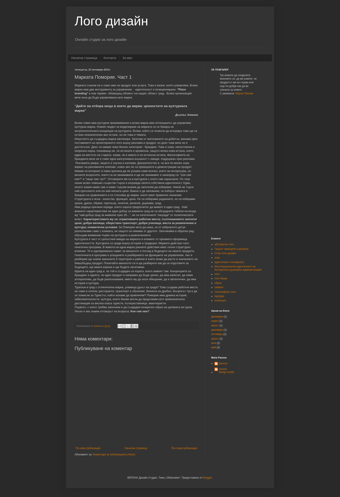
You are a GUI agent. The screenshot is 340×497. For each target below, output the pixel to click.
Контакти (110, 58)
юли (213, 343)
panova (223, 363)
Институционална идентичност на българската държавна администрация (238, 268)
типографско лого (225, 291)
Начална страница (84, 58)
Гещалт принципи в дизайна (231, 248)
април (215, 320)
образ (217, 282)
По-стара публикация (184, 448)
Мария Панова (244, 93)
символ (218, 287)
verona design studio (226, 371)
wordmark (220, 300)
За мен (127, 58)
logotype (219, 296)
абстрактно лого (224, 244)
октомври (216, 334)
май (213, 347)
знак (217, 257)
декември (217, 316)
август (215, 325)
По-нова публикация (88, 448)
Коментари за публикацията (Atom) (114, 454)
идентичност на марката (229, 262)
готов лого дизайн (225, 253)
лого (217, 274)
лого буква (220, 278)
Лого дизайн (111, 21)
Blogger (207, 477)
